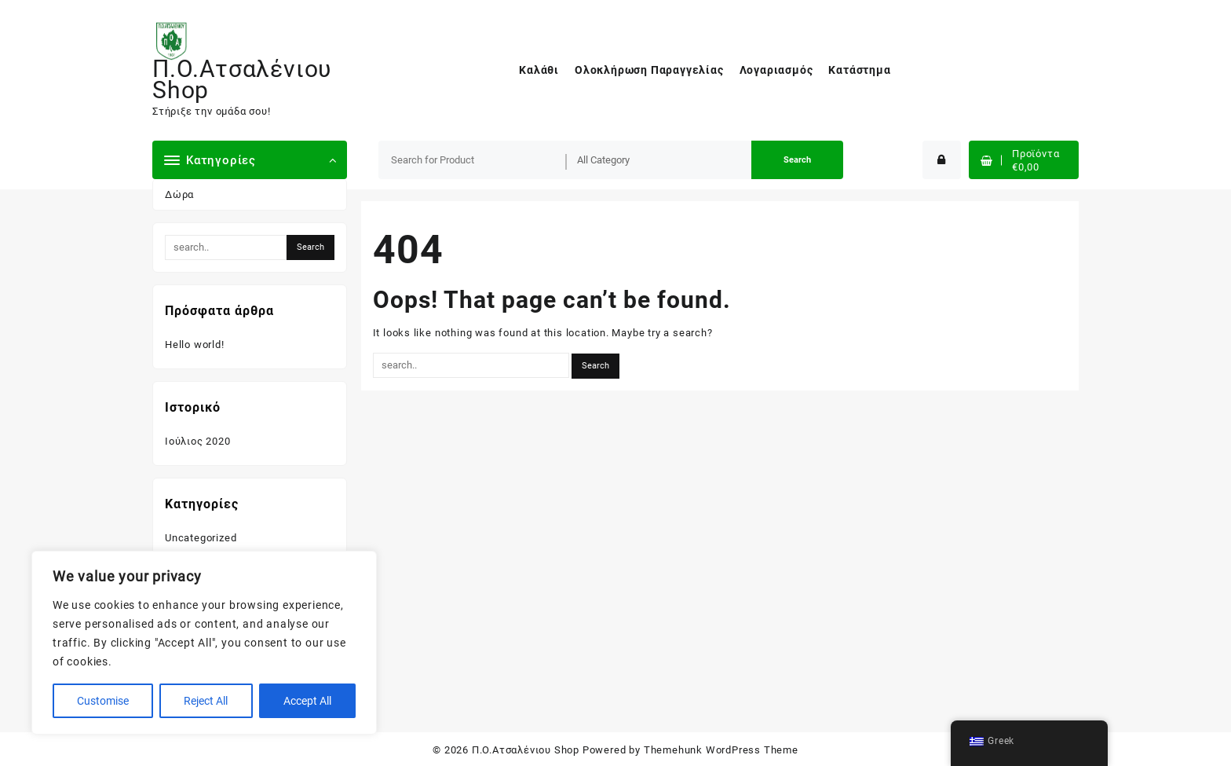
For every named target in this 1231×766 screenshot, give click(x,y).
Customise (103, 701)
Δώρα (179, 194)
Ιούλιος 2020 (198, 441)
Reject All (206, 701)
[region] (204, 643)
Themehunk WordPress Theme (721, 750)
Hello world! (195, 344)
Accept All (307, 701)
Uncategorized (200, 538)
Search (797, 160)
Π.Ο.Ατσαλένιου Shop (241, 79)
